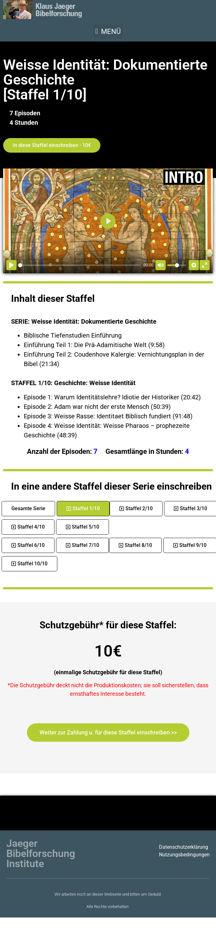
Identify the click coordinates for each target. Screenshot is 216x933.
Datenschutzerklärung (183, 847)
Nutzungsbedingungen (184, 855)
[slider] (79, 265)
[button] (107, 31)
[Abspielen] (11, 265)
